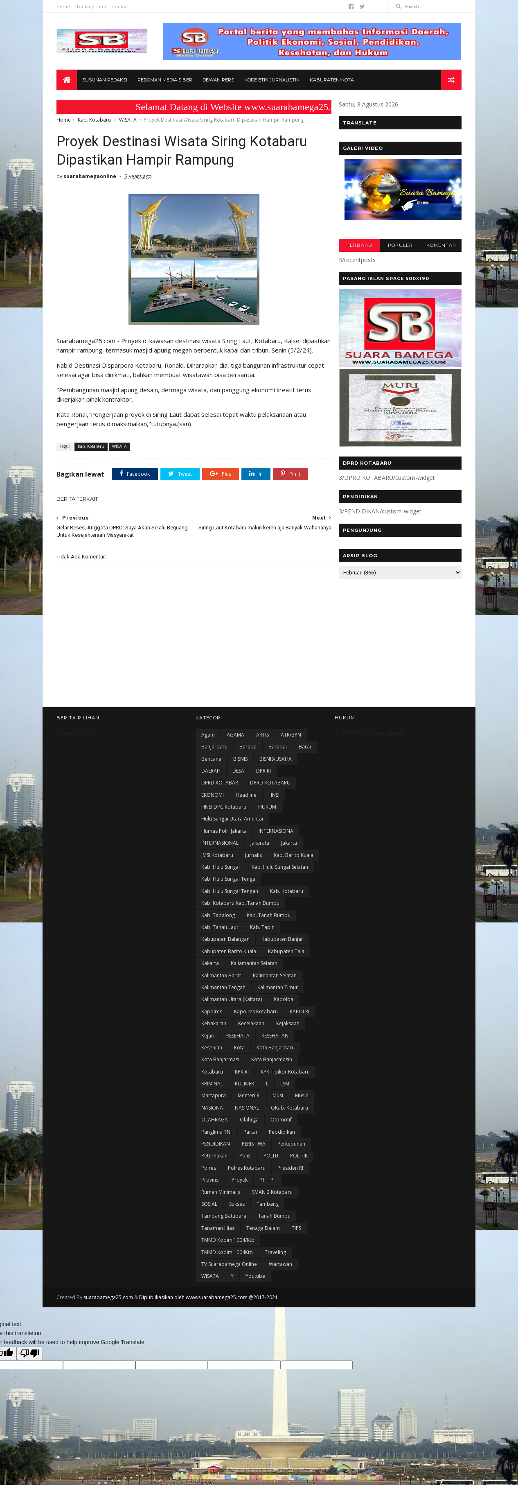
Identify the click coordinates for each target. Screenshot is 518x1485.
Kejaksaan (288, 1034)
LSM (284, 1093)
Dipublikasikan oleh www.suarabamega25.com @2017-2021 (208, 1307)
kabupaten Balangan (225, 949)
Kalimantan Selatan (275, 985)
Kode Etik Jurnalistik (272, 80)
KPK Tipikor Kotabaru (285, 1081)
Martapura (213, 1106)
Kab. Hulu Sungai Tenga (228, 889)
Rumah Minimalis (220, 1202)
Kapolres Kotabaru (256, 1021)
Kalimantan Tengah (223, 997)
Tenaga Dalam (263, 1238)
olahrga (249, 1130)
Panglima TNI (216, 1142)
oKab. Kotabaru (289, 1117)
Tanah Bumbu (274, 1226)
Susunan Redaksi (104, 80)
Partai (250, 1142)
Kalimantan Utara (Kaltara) (231, 1009)
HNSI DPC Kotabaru (223, 817)
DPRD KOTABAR (219, 793)
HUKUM (267, 817)
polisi (245, 1166)
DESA (238, 781)
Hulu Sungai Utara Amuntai (232, 829)
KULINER (244, 1093)
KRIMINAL (212, 1093)
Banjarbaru (214, 757)
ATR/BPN (291, 744)
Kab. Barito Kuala (293, 865)
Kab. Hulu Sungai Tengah (229, 901)
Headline (246, 805)
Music (301, 1106)
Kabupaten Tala (286, 961)
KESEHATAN (274, 1045)
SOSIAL (209, 1214)
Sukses (237, 1214)
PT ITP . (267, 1190)
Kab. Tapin (262, 937)
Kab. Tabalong (218, 925)
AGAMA (235, 744)
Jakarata (259, 853)
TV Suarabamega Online (229, 1274)
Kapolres (211, 1021)
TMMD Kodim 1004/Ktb (227, 1250)
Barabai (277, 757)
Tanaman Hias (217, 1238)
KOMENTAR (441, 246)
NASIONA (212, 1117)
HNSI (273, 805)
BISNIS (240, 769)
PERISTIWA (254, 1153)
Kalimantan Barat (221, 985)
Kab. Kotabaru (94, 120)
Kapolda (283, 1009)
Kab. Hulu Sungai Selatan (280, 877)
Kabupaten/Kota (332, 80)
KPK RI (242, 1081)
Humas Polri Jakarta (224, 841)
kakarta (210, 973)
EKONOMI (212, 805)
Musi (278, 1106)
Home (63, 6)
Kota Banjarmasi (220, 1070)
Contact (120, 6)
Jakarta (289, 853)
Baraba (248, 757)
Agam (208, 744)
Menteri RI (249, 1106)
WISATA (128, 120)
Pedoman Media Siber (164, 80)
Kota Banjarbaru (276, 1057)
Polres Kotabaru (247, 1178)
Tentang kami (91, 6)
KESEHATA (238, 1045)
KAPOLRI (299, 1021)
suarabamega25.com (108, 1307)
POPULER (399, 246)
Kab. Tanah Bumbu (269, 925)
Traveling (275, 1262)
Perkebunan (291, 1153)
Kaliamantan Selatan (254, 973)
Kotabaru (212, 1081)
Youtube (255, 1286)
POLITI (271, 1166)
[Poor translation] (30, 1363)
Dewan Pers (218, 80)
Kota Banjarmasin (271, 1070)
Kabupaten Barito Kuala (228, 961)
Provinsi (210, 1190)
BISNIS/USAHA (275, 769)
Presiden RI (290, 1178)
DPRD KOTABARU (270, 793)
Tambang (268, 1214)
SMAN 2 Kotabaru (272, 1202)
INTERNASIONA (276, 841)
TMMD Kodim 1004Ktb (227, 1262)
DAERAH (211, 781)
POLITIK (299, 1166)
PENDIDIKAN (215, 1153)
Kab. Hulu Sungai (220, 877)
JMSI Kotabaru (217, 865)
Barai (305, 757)
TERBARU (359, 246)
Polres (208, 1178)
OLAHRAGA (214, 1130)
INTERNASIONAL (220, 853)
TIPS (296, 1238)
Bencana (211, 769)
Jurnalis (253, 865)
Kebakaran (213, 1034)
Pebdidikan (282, 1142)
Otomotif (281, 1130)
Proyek (240, 1190)
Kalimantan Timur (277, 997)
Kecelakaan (251, 1034)
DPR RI (263, 781)
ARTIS (262, 744)
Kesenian (211, 1057)
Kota (239, 1057)
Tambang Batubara (223, 1226)
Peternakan (214, 1166)
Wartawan (280, 1274)
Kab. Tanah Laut (219, 937)
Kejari (207, 1045)
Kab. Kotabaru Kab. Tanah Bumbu (240, 913)
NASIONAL (247, 1117)
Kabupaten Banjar (282, 949)
